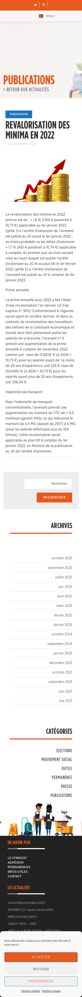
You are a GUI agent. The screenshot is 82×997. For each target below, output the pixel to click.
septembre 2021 (60, 682)
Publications (19, 114)
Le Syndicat (17, 858)
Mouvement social (57, 759)
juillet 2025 (63, 577)
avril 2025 (64, 596)
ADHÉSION (15, 862)
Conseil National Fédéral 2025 (26, 903)
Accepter (41, 957)
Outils (67, 768)
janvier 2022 (63, 653)
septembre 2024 (59, 644)
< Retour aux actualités (26, 89)
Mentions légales (30, 991)
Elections (64, 750)
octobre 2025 (62, 558)
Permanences (19, 867)
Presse (66, 786)
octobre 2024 (62, 634)
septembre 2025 (60, 568)
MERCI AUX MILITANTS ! (22, 917)
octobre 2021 (62, 672)
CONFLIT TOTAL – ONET (22, 924)
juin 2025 (65, 587)
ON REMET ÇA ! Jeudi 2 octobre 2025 (30, 910)
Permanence (62, 777)
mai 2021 (65, 701)
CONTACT (14, 876)
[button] (35, 4)
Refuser (41, 969)
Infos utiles (18, 872)
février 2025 (63, 615)
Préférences (41, 981)
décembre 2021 (60, 663)
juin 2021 (65, 691)
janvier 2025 (63, 625)
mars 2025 (64, 605)
